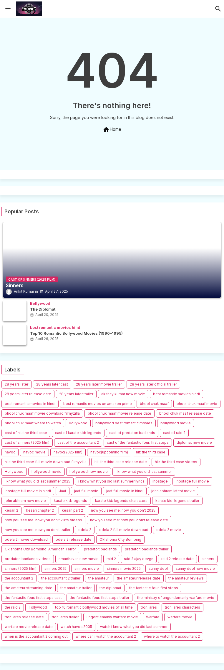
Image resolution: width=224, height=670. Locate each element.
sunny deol (158, 568)
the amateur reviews (186, 578)
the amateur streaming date (28, 588)
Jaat (62, 491)
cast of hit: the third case (26, 433)
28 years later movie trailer (99, 384)
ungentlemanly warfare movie (112, 617)
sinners (208, 559)
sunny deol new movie (195, 568)
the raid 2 (13, 607)
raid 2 (111, 559)
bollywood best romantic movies (123, 423)
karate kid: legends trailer (177, 500)
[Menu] (8, 9)
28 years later (16, 384)
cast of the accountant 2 (78, 442)
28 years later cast (52, 384)
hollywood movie (46, 471)
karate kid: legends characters (121, 500)
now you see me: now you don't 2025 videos (43, 520)
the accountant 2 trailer (60, 578)
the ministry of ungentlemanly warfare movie (175, 597)
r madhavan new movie (79, 559)
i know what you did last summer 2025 (37, 481)
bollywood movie (175, 423)
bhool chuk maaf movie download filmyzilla (42, 413)
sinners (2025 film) (20, 568)
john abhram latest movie (173, 491)
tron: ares (149, 607)
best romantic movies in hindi (30, 403)
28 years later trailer (76, 394)
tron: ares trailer (65, 617)
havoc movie (34, 452)
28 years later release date (28, 394)
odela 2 (84, 529)
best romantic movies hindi (176, 394)
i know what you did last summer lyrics (111, 481)
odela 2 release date (74, 539)
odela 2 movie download (26, 539)
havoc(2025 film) (68, 452)
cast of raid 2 (174, 433)
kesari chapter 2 (40, 510)
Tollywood (38, 607)
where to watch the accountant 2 (172, 636)
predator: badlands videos (28, 559)
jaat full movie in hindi (124, 491)
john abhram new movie (25, 500)
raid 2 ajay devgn (138, 559)
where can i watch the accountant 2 (106, 636)
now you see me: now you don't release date (129, 520)
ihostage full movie (192, 481)
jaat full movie (86, 491)
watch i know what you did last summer (133, 626)
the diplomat (110, 588)
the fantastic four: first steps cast (33, 597)
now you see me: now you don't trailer (37, 529)
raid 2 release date (177, 559)
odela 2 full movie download (123, 529)
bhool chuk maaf (154, 403)
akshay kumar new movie (123, 394)
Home (112, 129)
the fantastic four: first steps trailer (99, 597)
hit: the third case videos (176, 462)
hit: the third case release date (120, 462)
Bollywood (78, 423)
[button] (218, 9)
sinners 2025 (55, 568)
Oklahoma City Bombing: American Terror (40, 549)
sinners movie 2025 (124, 568)
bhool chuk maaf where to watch (33, 423)
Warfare (153, 617)
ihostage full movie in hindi (28, 491)
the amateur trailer (76, 588)
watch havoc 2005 (76, 626)
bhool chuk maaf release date (185, 413)
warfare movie (180, 617)
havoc (10, 452)
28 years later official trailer (153, 384)
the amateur (98, 578)
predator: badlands (100, 549)
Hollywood (14, 471)
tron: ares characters (182, 607)
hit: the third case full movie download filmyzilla (46, 462)
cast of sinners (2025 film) (27, 442)
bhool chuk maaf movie (197, 403)
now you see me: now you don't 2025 (123, 510)
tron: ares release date (24, 617)
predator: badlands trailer (146, 549)
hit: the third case (150, 452)
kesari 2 (11, 510)
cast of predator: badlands (132, 433)
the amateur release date (138, 578)
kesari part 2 (72, 510)
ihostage (160, 481)
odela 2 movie (168, 529)
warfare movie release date (29, 626)
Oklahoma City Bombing (120, 539)
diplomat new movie (194, 442)
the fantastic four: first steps (153, 588)
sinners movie (86, 568)
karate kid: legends (70, 500)
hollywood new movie (88, 471)
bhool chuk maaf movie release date (119, 413)
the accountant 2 (19, 578)
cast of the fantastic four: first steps (138, 442)
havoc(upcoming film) (109, 452)
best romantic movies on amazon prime (97, 403)
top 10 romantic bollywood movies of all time (94, 607)
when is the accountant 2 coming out (36, 636)
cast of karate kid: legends (78, 433)
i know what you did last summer (144, 471)
